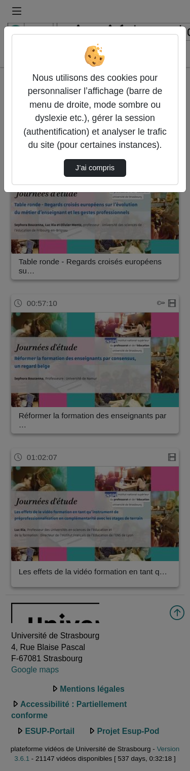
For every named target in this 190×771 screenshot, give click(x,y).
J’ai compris (95, 168)
